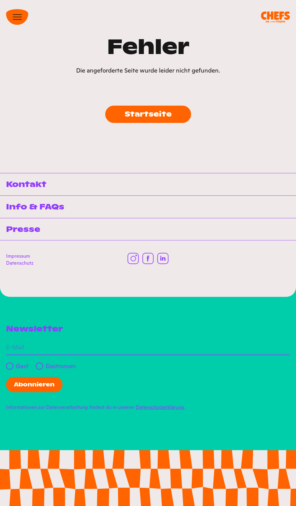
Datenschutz (19, 263)
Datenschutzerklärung (160, 407)
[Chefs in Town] (275, 17)
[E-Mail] (148, 347)
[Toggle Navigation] (17, 17)
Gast (22, 366)
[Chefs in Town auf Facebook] (148, 258)
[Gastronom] (39, 366)
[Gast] (9, 366)
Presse (23, 229)
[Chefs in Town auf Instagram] (133, 258)
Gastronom (60, 366)
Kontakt (26, 184)
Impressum (18, 256)
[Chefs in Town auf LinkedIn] (163, 258)
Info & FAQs (35, 207)
